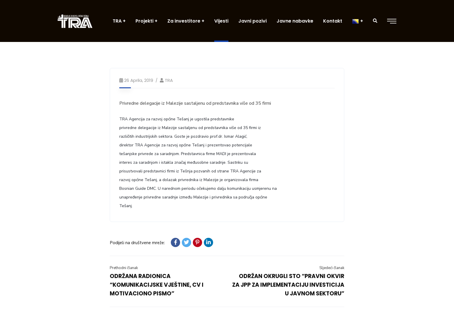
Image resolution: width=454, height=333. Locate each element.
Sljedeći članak (331, 268)
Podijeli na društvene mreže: (137, 243)
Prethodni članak (124, 268)
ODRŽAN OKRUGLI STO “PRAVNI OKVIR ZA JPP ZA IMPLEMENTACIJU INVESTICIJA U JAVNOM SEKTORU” (288, 284)
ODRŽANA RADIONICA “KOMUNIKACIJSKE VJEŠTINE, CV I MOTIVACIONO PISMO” (157, 284)
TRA (169, 80)
